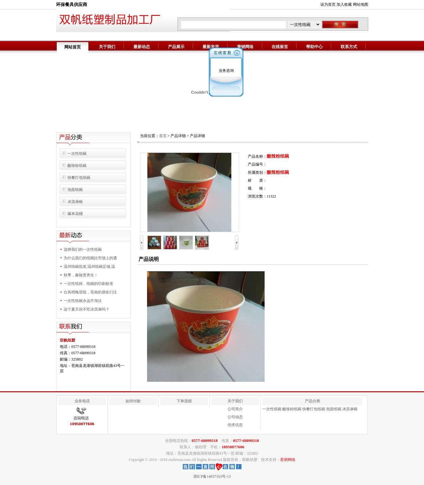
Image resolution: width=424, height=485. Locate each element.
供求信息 (235, 425)
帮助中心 (314, 46)
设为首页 (328, 4)
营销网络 (245, 46)
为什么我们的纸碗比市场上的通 (90, 258)
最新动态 (141, 46)
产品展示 (176, 46)
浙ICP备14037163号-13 (212, 476)
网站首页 (72, 47)
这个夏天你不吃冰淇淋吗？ (86, 309)
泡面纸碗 (75, 189)
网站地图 (360, 4)
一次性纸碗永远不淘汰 (83, 301)
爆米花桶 (75, 213)
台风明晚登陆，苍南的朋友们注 (90, 292)
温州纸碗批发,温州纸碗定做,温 (89, 266)
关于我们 (107, 46)
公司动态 (235, 417)
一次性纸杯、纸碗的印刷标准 (88, 283)
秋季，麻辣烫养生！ (81, 275)
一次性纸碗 (77, 153)
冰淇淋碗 (75, 201)
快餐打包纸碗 (78, 177)
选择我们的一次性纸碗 (83, 249)
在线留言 (280, 46)
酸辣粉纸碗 (77, 165)
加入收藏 (344, 4)
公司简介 (235, 409)
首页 (163, 136)
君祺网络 (287, 459)
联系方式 (349, 46)
